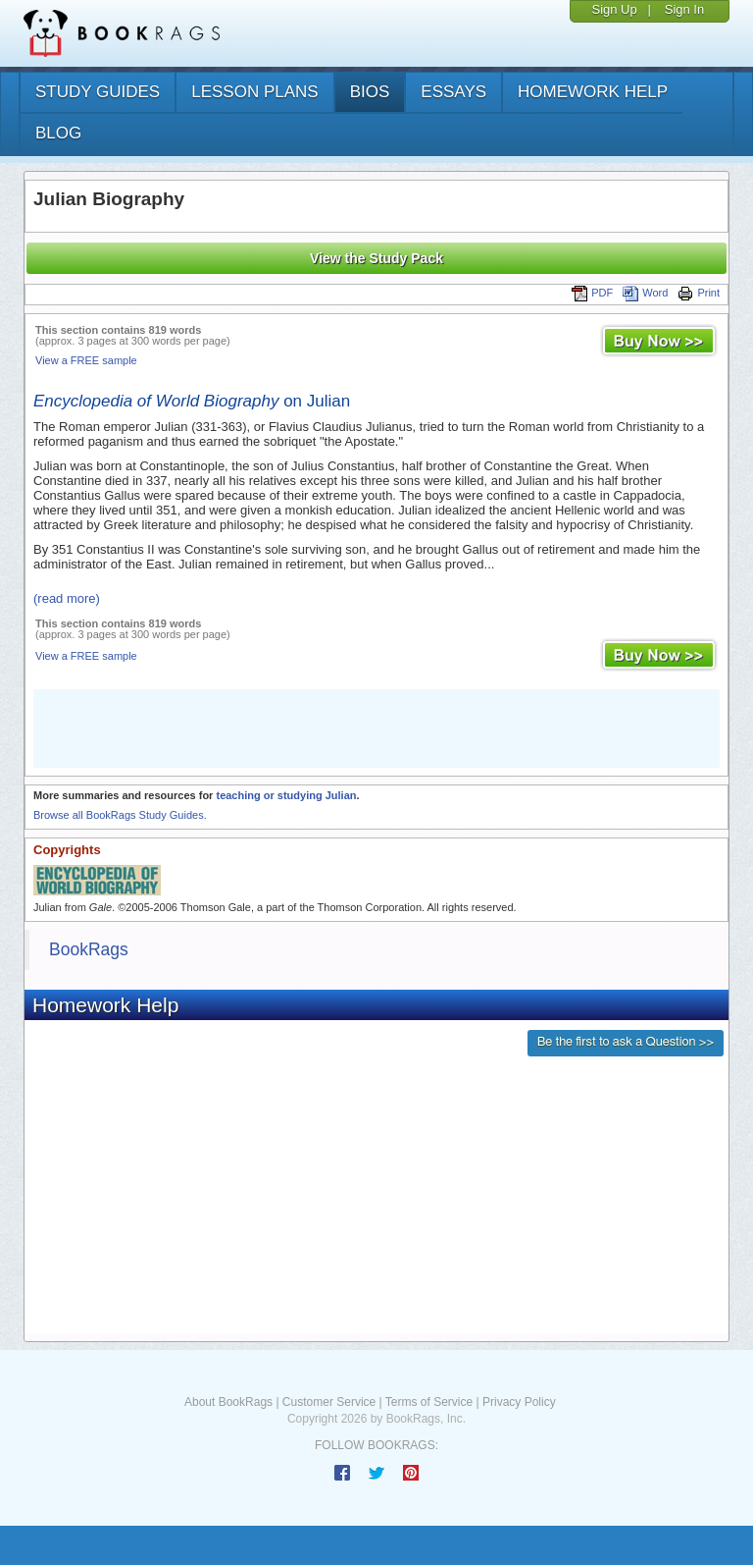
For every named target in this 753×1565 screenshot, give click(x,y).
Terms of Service (429, 1402)
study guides (97, 91)
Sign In (684, 9)
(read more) (66, 598)
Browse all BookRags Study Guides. (120, 815)
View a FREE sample (86, 360)
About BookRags (228, 1402)
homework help (593, 91)
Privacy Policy (519, 1402)
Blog (58, 133)
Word (645, 292)
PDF (592, 292)
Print (699, 292)
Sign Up (613, 9)
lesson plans (254, 91)
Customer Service (329, 1402)
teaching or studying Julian (286, 795)
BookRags (88, 949)
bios (370, 91)
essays (453, 91)
